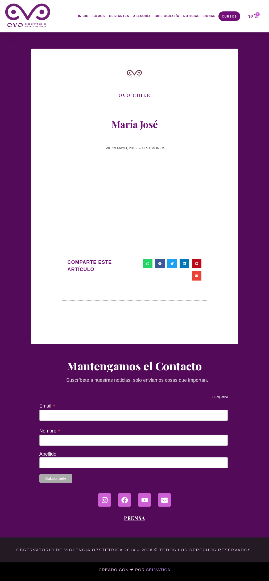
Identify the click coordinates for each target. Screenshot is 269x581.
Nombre (50, 430)
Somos (99, 16)
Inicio (83, 16)
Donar (210, 16)
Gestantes (119, 16)
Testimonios (153, 148)
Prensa (134, 518)
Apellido (47, 454)
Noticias (191, 16)
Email (47, 405)
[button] (147, 263)
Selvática (158, 569)
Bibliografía (167, 16)
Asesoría (142, 16)
